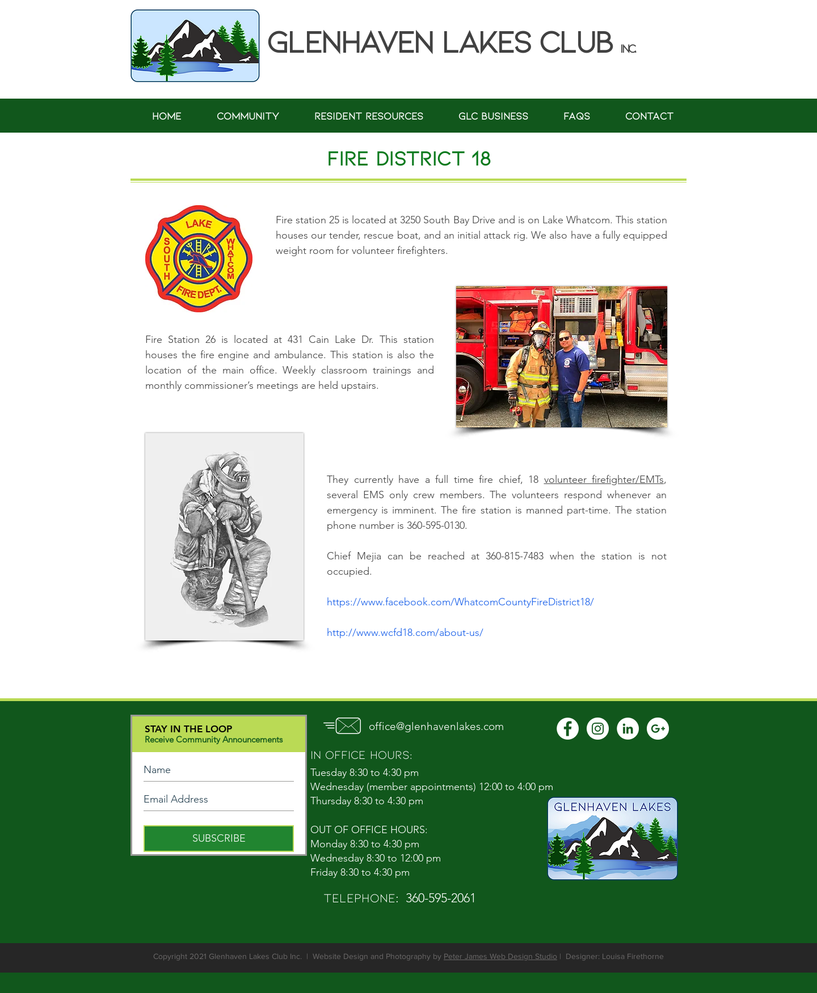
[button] (248, 115)
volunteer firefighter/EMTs (604, 479)
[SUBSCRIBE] (219, 838)
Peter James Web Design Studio (500, 956)
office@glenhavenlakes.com (436, 726)
